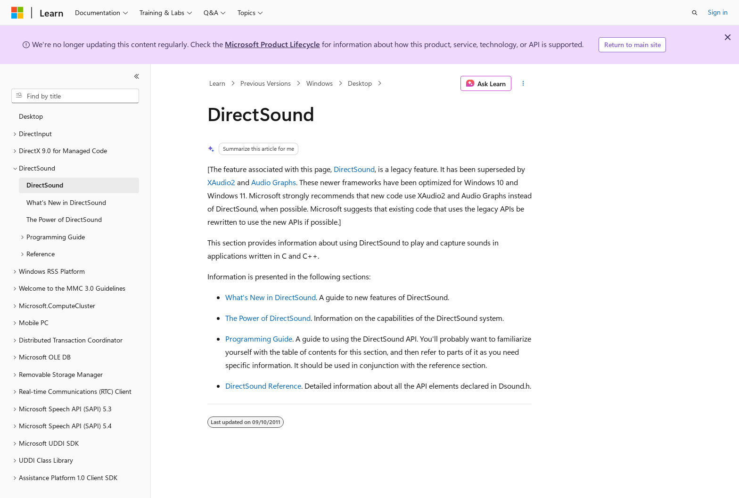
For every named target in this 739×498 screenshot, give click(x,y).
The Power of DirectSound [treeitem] (64, 219)
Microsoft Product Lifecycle (272, 44)
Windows (319, 83)
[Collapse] (137, 76)
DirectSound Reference (263, 386)
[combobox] (75, 96)
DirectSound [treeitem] (44, 184)
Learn (217, 83)
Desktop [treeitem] (31, 116)
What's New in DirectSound (270, 297)
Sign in (718, 12)
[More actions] (523, 83)
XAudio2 (221, 182)
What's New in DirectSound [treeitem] (66, 202)
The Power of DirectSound (268, 318)
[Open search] (694, 12)
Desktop (360, 83)
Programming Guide (258, 338)
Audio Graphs (273, 182)
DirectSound (354, 169)
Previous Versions (265, 83)
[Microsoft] (17, 13)
